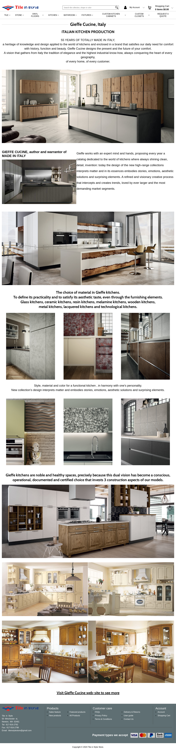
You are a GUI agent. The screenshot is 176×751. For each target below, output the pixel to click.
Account (161, 712)
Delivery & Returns (132, 712)
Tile (6, 15)
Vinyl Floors (35, 15)
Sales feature (55, 712)
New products (55, 716)
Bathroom (69, 15)
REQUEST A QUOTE (163, 15)
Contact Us (128, 719)
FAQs (97, 712)
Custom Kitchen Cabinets (111, 15)
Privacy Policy (101, 716)
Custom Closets (139, 15)
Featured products (77, 712)
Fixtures (86, 15)
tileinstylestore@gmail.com (20, 730)
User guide (128, 716)
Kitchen (52, 15)
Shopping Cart (164, 716)
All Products (75, 716)
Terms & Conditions (103, 719)
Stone (18, 15)
